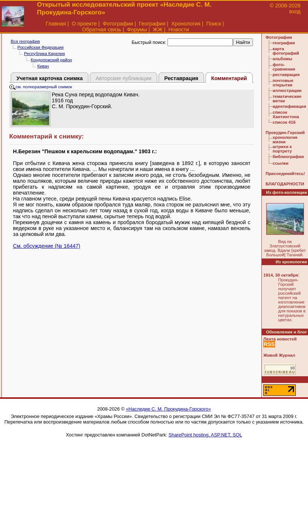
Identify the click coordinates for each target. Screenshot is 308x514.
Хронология (185, 24)
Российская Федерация (40, 47)
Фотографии (118, 24)
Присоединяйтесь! (285, 173)
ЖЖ (158, 29)
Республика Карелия (44, 53)
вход (295, 11)
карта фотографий (286, 51)
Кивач (43, 66)
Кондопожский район (51, 60)
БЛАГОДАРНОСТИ (284, 184)
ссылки (280, 163)
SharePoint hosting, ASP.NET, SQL (205, 435)
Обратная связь (101, 29)
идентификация (289, 106)
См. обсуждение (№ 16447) (46, 246)
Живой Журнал (279, 355)
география (284, 43)
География (152, 24)
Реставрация (181, 78)
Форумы (137, 29)
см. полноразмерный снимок (40, 87)
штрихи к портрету (282, 148)
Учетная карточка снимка (49, 78)
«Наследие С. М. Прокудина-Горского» (168, 409)
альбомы (282, 58)
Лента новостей (280, 339)
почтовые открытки (283, 82)
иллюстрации (287, 90)
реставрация (286, 74)
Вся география (25, 41)
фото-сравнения (284, 66)
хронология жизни (285, 139)
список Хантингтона (286, 114)
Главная (56, 24)
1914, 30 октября (280, 275)
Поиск (213, 24)
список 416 (284, 122)
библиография (288, 156)
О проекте (84, 24)
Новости (179, 29)
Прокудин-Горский (285, 132)
